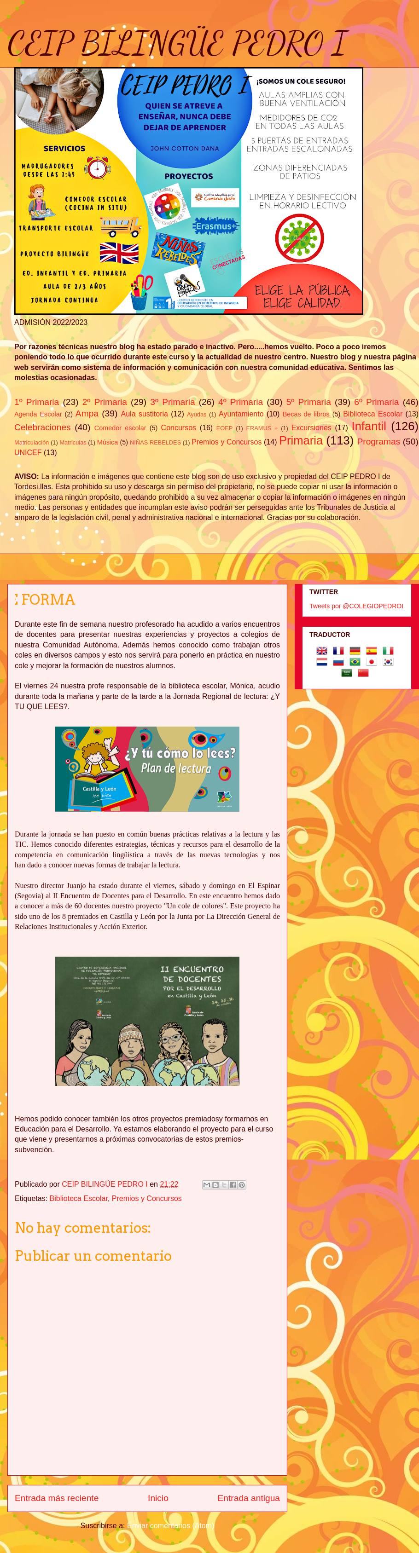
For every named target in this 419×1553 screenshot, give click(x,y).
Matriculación (31, 442)
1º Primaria (36, 402)
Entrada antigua (249, 1498)
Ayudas (196, 414)
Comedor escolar (120, 428)
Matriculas (72, 442)
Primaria (301, 440)
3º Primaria (172, 402)
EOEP (224, 428)
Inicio (158, 1498)
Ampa (87, 413)
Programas (379, 441)
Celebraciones (42, 427)
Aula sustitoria (144, 414)
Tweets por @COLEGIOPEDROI (356, 606)
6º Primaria (376, 402)
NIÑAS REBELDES (155, 442)
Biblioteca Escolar (372, 414)
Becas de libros (306, 414)
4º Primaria (240, 402)
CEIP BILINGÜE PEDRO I (177, 43)
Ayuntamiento (241, 414)
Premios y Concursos (227, 442)
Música (107, 442)
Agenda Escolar (38, 414)
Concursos (178, 428)
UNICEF (28, 452)
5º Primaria (308, 402)
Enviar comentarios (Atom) (170, 1526)
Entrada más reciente (57, 1498)
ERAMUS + (262, 428)
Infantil (369, 426)
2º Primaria (104, 402)
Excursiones (311, 428)
